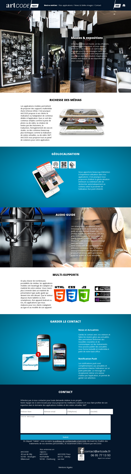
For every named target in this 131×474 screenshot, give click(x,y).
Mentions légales (65, 467)
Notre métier (50, 5)
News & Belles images (83, 5)
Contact (98, 5)
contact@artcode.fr (98, 451)
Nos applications (66, 5)
